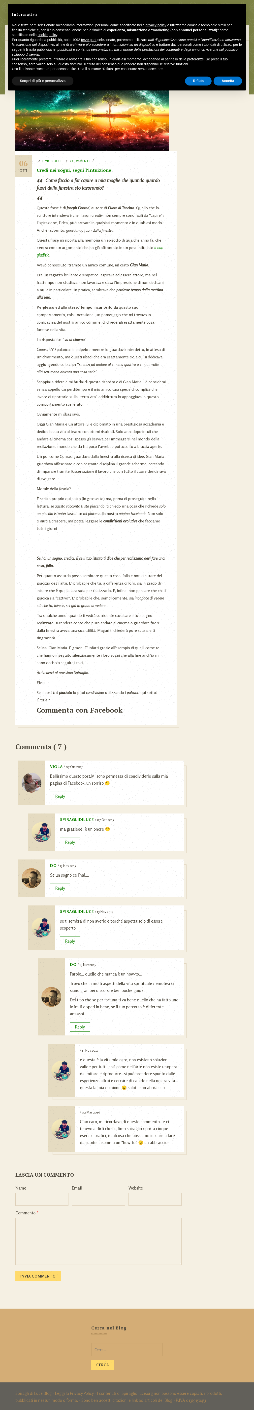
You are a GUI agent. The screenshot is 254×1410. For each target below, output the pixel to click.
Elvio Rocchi (54, 160)
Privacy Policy (82, 1392)
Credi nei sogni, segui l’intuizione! (76, 169)
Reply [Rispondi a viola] (60, 795)
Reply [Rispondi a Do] (60, 887)
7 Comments (81, 160)
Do (53, 864)
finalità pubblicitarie (41, 49)
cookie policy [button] (47, 35)
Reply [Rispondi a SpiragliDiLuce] (70, 841)
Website (135, 1186)
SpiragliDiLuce (77, 818)
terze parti (88, 40)
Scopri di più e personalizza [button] (42, 81)
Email (77, 1186)
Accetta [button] (228, 81)
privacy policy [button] (156, 25)
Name (20, 1186)
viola (56, 765)
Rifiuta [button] (198, 81)
